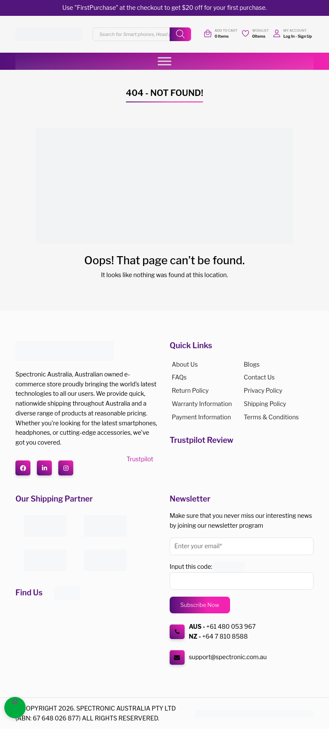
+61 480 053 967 (231, 626)
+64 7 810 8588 (225, 636)
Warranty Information (202, 403)
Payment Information (201, 417)
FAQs (179, 377)
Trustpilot (139, 459)
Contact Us (259, 377)
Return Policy (190, 390)
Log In (289, 36)
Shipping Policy (265, 403)
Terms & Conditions (271, 417)
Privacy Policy (263, 390)
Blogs (252, 364)
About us (185, 364)
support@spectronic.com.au (228, 656)
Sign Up (305, 36)
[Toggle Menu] (164, 61)
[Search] (180, 34)
